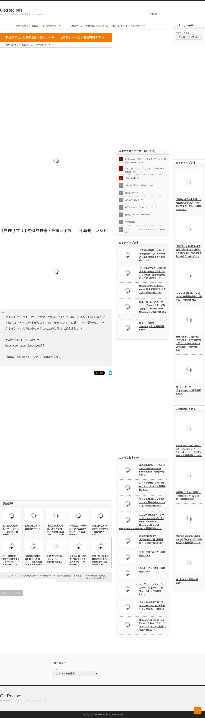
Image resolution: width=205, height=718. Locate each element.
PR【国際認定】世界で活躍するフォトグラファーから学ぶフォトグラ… (11, 562)
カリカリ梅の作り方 (134, 200)
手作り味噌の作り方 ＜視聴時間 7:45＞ (152, 554)
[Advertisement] (56, 76)
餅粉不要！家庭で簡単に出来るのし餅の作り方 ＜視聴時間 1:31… (100, 560)
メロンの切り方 (132, 178)
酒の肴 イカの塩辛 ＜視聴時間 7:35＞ (152, 570)
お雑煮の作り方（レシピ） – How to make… (54, 559)
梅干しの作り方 (132, 193)
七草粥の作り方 (53, 25)
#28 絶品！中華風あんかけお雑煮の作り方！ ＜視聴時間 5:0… (77, 530)
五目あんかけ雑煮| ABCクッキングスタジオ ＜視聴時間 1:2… (10, 530)
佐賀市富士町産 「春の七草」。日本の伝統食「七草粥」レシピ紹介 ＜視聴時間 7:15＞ (82, 577)
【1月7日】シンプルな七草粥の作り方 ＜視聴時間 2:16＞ (30, 576)
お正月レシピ (38, 25)
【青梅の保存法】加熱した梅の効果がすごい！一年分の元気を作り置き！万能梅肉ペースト (152, 255)
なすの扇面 (130, 222)
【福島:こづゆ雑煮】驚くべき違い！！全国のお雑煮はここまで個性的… (33, 562)
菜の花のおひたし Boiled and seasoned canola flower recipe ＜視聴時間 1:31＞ (152, 470)
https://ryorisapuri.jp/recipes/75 (24, 345)
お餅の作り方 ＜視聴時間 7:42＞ (32, 527)
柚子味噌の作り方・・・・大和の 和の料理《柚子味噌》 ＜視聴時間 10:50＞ (152, 539)
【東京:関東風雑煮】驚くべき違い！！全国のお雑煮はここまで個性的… (55, 531)
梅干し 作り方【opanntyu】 (138, 215)
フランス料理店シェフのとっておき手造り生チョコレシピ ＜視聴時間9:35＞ (152, 502)
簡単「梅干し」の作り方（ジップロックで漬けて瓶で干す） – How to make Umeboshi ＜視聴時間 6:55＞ (142, 309)
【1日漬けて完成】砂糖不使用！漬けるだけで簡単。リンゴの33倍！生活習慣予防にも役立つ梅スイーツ (152, 273)
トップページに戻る (11, 593)
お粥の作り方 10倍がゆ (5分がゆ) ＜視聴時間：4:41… (100, 530)
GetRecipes (11, 10)
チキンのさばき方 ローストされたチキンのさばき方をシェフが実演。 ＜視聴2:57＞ (152, 607)
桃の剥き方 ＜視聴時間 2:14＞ (187, 581)
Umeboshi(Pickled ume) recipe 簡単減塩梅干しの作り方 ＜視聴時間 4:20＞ (152, 289)
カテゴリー (58, 669)
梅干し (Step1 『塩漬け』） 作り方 (141, 207)
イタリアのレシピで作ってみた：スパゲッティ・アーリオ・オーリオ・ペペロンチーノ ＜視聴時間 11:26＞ (189, 450)
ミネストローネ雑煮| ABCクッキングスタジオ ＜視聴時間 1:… (77, 560)
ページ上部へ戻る (197, 710)
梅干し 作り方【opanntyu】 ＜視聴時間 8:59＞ (151, 326)
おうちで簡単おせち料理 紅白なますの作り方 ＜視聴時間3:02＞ (152, 486)
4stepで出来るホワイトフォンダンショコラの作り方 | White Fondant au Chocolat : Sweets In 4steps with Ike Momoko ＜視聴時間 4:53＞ (142, 522)
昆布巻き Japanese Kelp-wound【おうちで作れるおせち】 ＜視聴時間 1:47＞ (189, 539)
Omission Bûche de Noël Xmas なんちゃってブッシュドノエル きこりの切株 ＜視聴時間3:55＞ (152, 625)
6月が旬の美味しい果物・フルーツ (140, 185)
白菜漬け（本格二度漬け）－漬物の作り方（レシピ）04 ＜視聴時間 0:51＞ (188, 495)
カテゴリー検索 (182, 33)
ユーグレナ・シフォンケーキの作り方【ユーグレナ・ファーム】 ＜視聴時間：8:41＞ (152, 589)
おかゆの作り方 (23, 25)
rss (203, 6)
